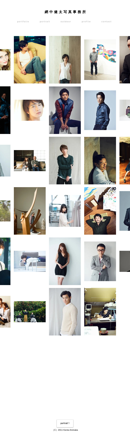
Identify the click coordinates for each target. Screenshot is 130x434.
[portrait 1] (65, 423)
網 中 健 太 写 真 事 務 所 (65, 12)
